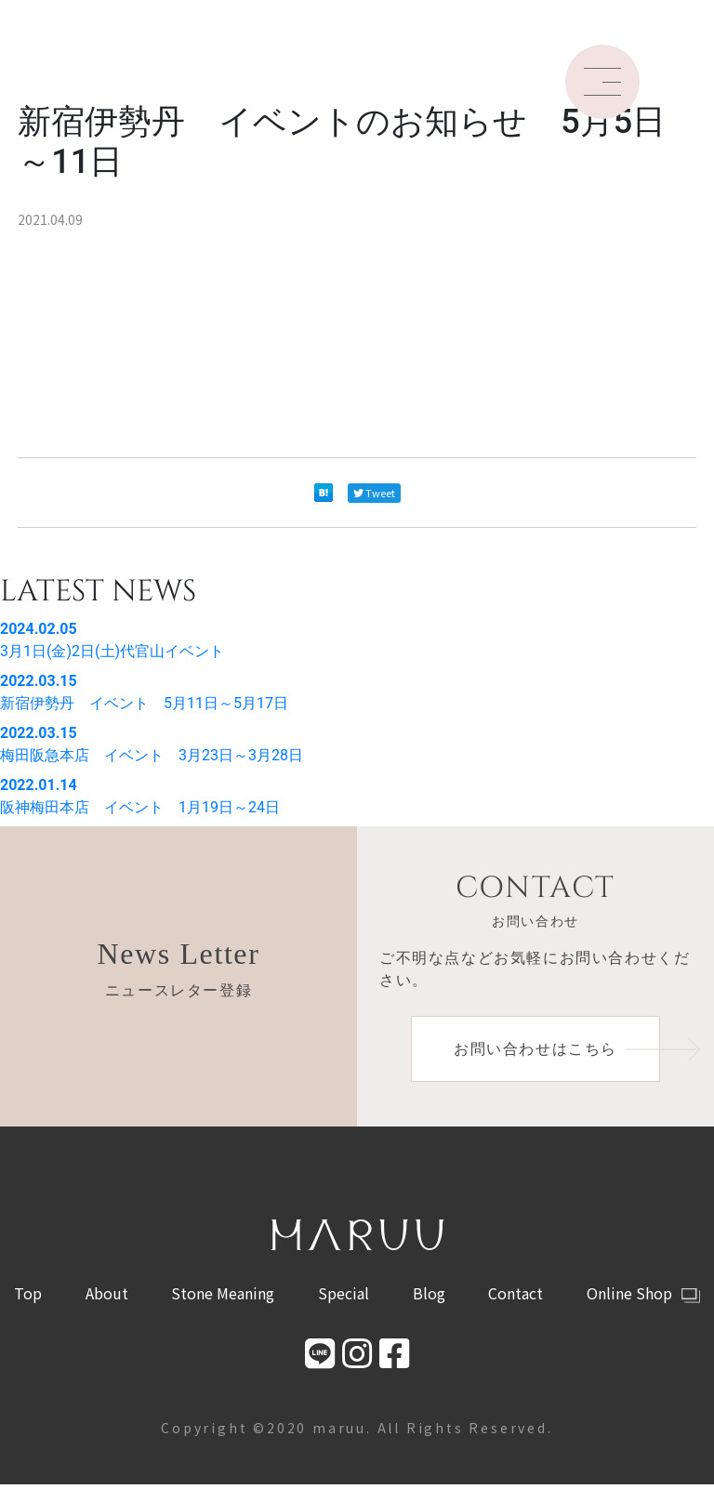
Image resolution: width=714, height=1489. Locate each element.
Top (28, 1297)
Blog (429, 1297)
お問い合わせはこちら (557, 1051)
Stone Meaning (222, 1297)
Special (343, 1297)
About (107, 1297)
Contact (515, 1297)
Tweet (374, 492)
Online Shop (643, 1297)
